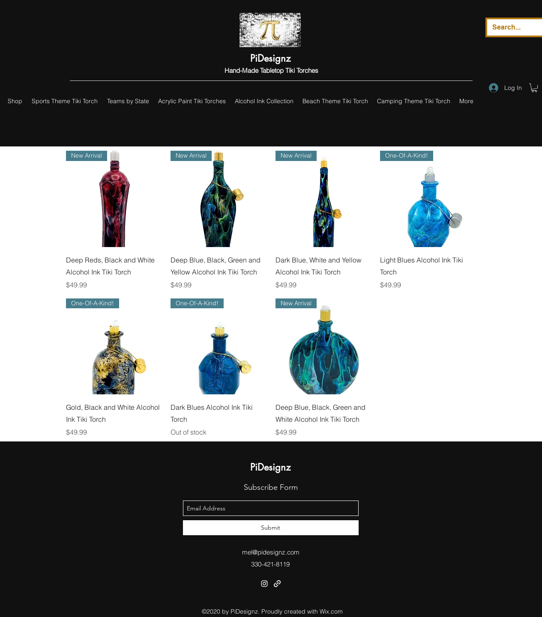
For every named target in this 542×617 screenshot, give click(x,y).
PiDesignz (270, 58)
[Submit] (271, 527)
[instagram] (264, 583)
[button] (534, 87)
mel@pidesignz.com (270, 552)
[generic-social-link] (277, 583)
